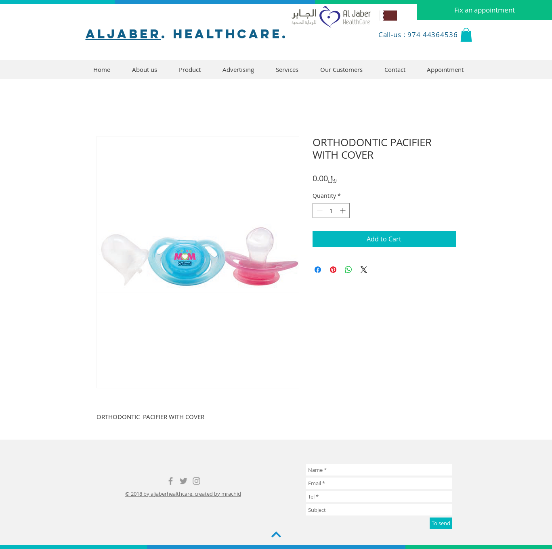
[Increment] (343, 210)
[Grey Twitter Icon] (183, 481)
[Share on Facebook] (318, 269)
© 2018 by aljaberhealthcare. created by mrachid (183, 493)
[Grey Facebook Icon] (171, 481)
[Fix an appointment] (484, 10)
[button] (466, 35)
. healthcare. (224, 34)
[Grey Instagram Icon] (196, 481)
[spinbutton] (331, 210)
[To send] (441, 523)
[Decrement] (319, 210)
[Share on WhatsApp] (348, 269)
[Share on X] (364, 269)
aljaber (123, 34)
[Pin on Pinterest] (333, 269)
